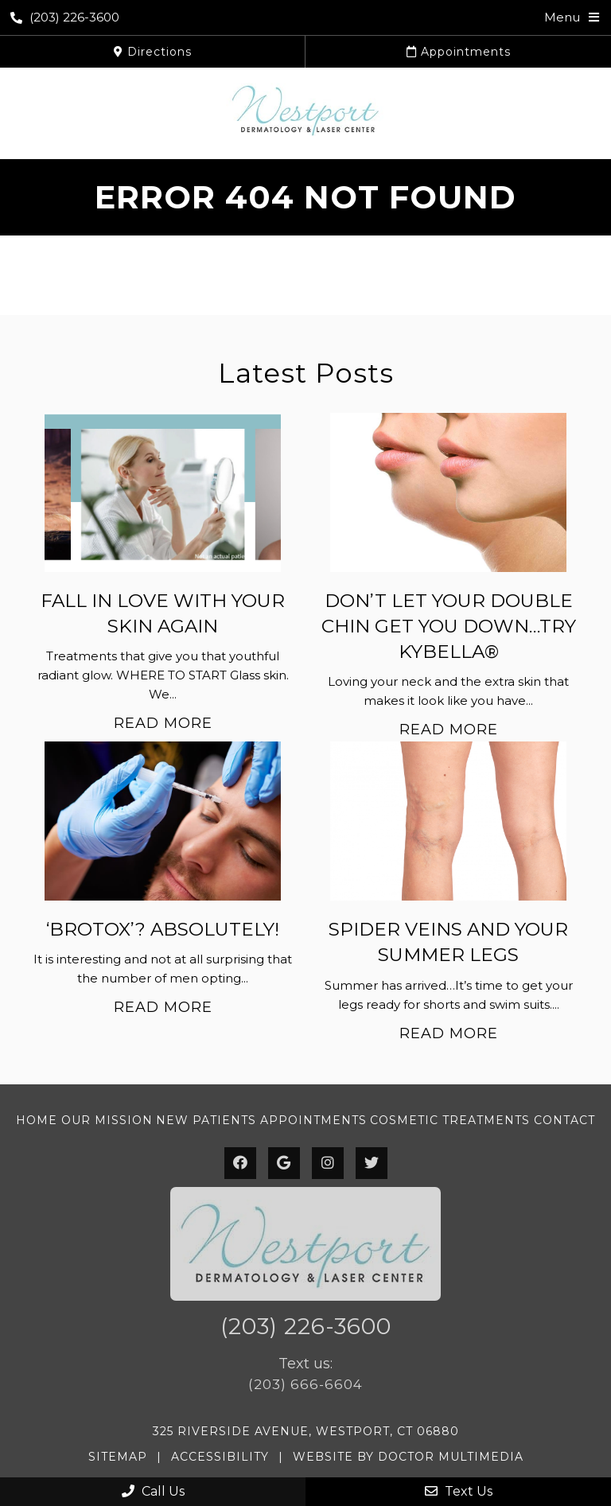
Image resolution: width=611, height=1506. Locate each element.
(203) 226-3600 (64, 17)
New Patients (206, 1120)
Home (36, 1120)
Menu (562, 17)
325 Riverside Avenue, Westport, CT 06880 (306, 1431)
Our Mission (107, 1120)
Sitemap (117, 1457)
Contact (564, 1120)
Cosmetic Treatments (450, 1120)
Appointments (459, 52)
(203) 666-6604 (305, 1384)
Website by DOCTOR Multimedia (408, 1457)
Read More (163, 723)
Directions (153, 52)
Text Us (458, 1491)
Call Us (153, 1491)
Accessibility (220, 1457)
